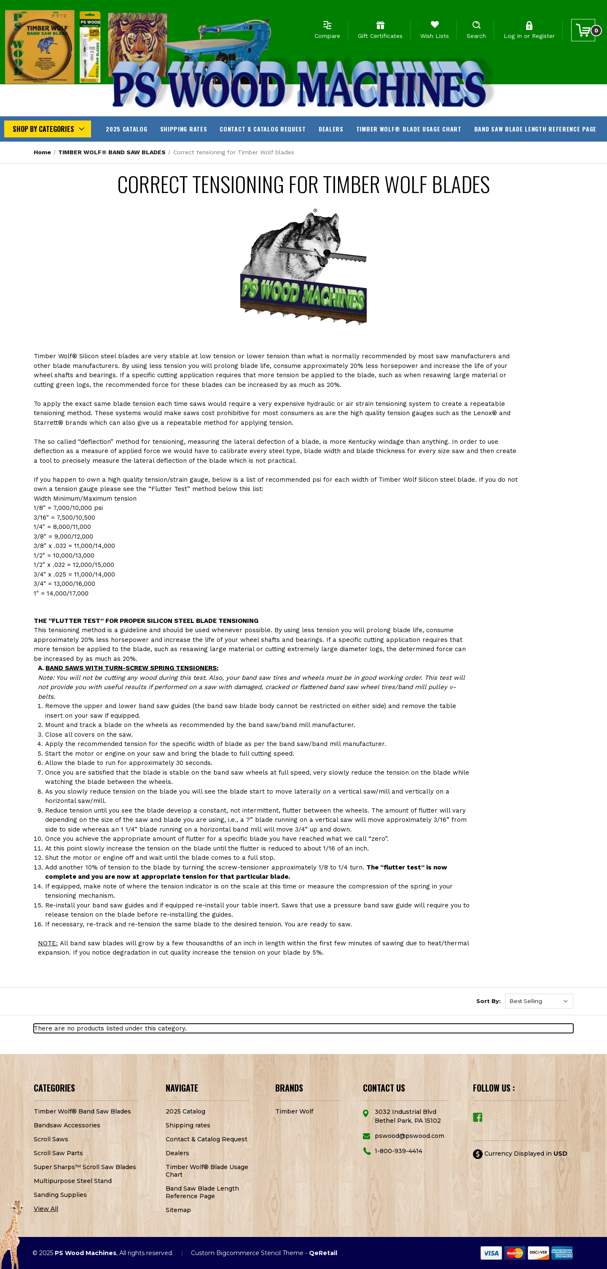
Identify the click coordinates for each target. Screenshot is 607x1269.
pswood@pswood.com (409, 1136)
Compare (327, 35)
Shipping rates (183, 128)
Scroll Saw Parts (58, 1153)
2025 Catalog (126, 128)
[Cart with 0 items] (583, 30)
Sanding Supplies (60, 1195)
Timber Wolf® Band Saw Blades (82, 1111)
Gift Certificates (380, 35)
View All (46, 1209)
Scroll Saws (51, 1139)
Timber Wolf (294, 1111)
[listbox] (539, 1001)
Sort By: (488, 1001)
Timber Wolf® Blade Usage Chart (409, 128)
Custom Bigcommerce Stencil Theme (247, 1253)
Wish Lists (434, 35)
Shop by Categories (43, 129)
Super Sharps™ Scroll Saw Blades (85, 1167)
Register (543, 35)
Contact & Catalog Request (263, 128)
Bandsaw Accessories (67, 1125)
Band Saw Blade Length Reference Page (535, 128)
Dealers (331, 128)
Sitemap (178, 1210)
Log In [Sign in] (513, 35)
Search (476, 35)
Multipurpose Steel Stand (73, 1181)
